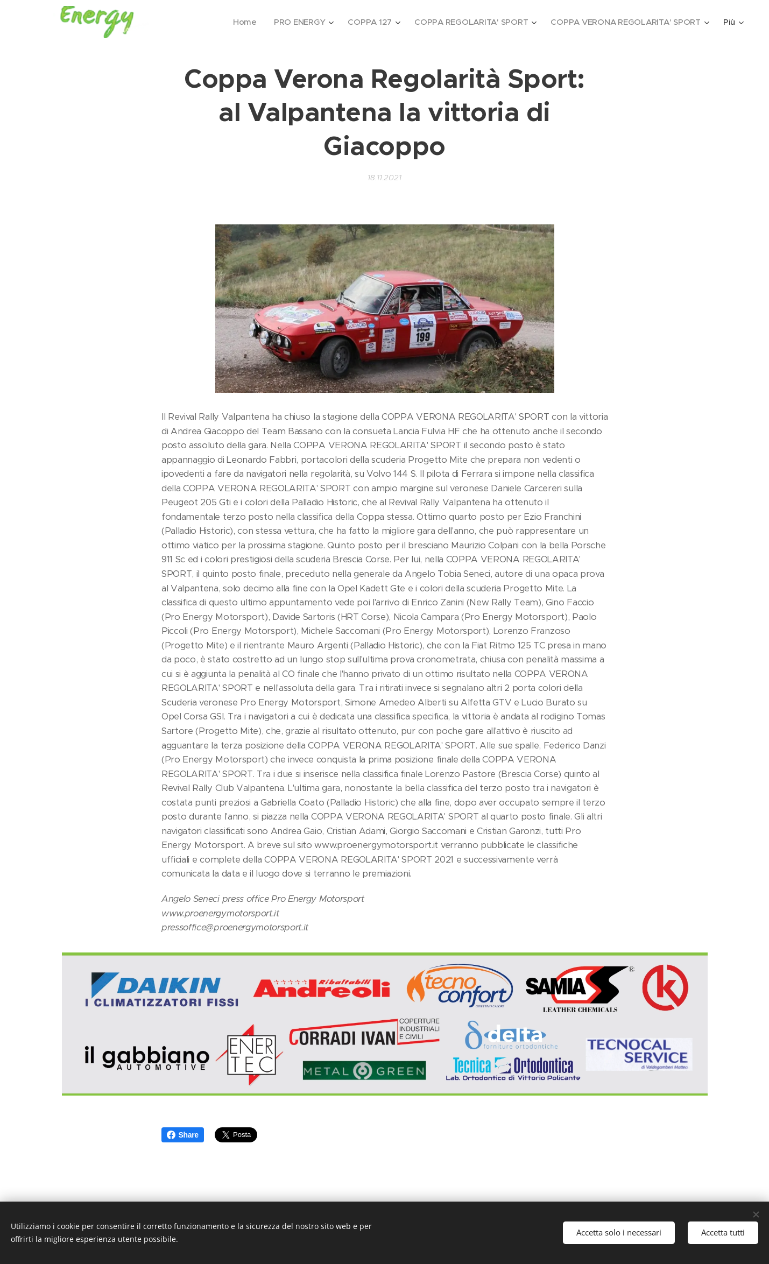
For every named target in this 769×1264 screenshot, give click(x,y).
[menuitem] (238, 22)
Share (183, 1135)
